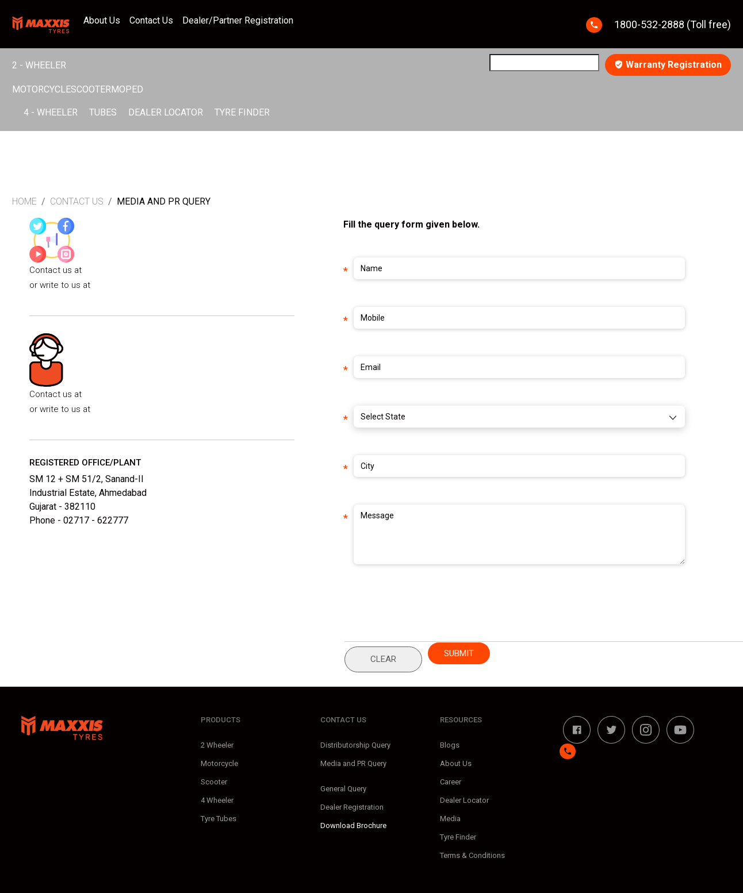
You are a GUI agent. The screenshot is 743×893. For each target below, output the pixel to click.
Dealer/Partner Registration (237, 20)
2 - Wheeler (39, 65)
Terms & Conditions (472, 855)
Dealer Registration (352, 807)
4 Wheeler (217, 800)
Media (450, 818)
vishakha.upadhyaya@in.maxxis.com (162, 409)
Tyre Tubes (218, 818)
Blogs (449, 745)
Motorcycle (41, 89)
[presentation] (453, 614)
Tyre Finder (242, 112)
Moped (127, 89)
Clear (383, 659)
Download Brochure (353, 825)
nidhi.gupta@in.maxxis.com (145, 285)
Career (450, 781)
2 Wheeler (217, 745)
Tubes (103, 112)
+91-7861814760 (115, 394)
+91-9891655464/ (117, 270)
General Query (343, 788)
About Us (101, 20)
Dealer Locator (165, 112)
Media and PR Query (353, 763)
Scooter (91, 89)
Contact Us (151, 20)
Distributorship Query (355, 745)
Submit (459, 653)
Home (24, 201)
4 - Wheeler (51, 112)
